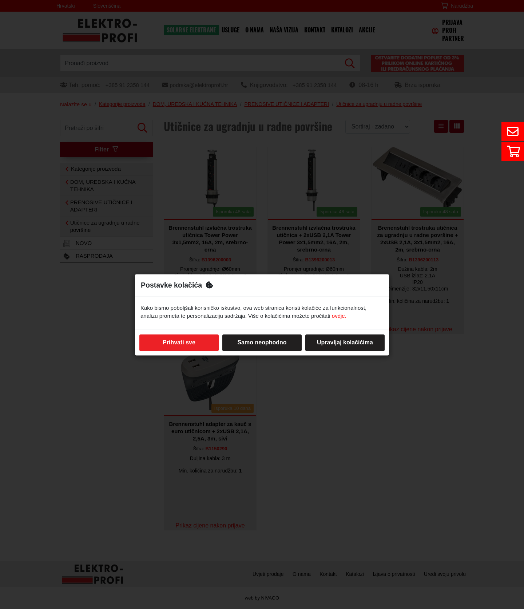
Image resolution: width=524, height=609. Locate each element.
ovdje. (339, 316)
